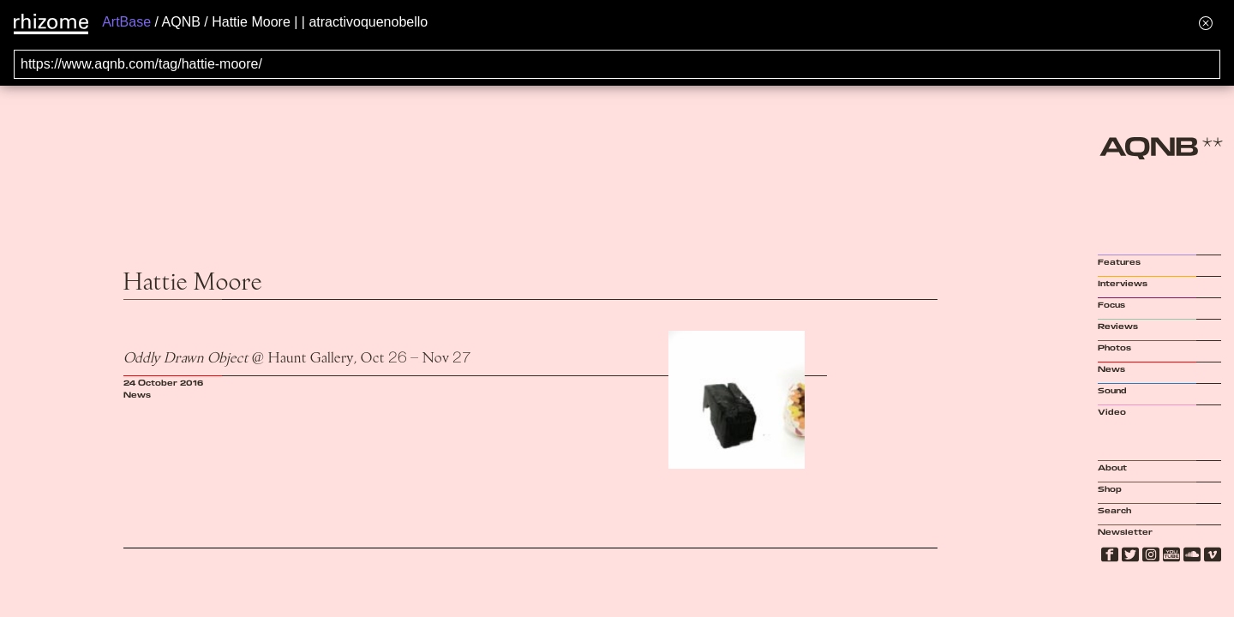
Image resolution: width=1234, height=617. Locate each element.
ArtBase (126, 22)
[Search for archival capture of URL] (617, 64)
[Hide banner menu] (1205, 22)
